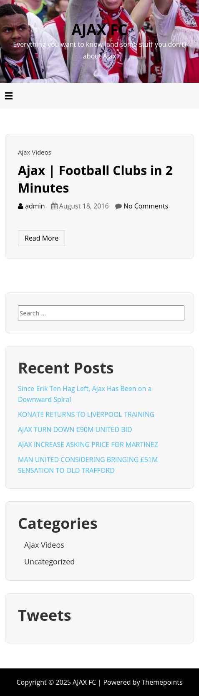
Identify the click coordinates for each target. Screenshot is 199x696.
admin (31, 206)
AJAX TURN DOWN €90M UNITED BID (75, 429)
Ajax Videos (34, 152)
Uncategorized (49, 561)
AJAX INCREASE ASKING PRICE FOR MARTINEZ (88, 444)
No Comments (145, 206)
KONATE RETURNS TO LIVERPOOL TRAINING (86, 414)
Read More (41, 238)
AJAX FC (100, 29)
